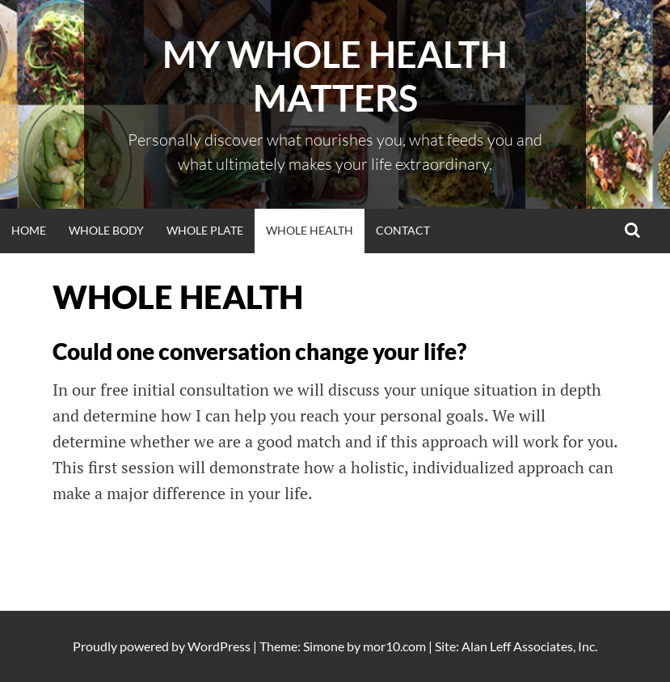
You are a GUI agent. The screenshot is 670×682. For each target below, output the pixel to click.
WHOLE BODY (106, 230)
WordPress (219, 646)
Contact (403, 230)
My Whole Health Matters (335, 76)
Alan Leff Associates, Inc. (529, 646)
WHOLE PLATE (204, 230)
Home (28, 230)
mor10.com (394, 646)
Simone (323, 646)
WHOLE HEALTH (309, 230)
